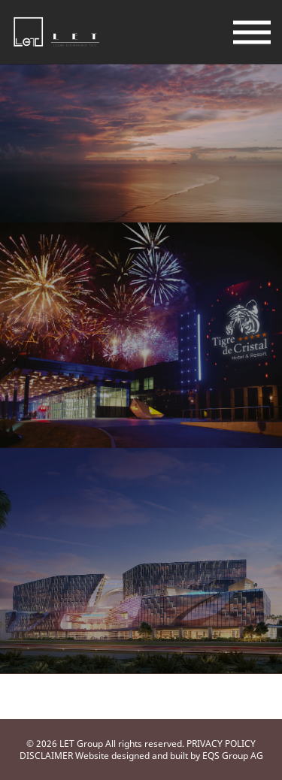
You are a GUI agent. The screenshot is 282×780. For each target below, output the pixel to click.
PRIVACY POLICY (221, 743)
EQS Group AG (232, 755)
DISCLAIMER (46, 755)
